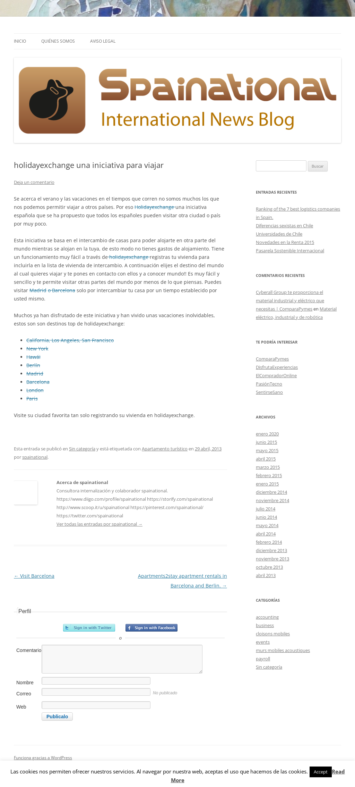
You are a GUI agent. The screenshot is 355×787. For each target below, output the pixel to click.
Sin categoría (82, 449)
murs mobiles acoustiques (283, 650)
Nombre (25, 682)
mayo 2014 (267, 525)
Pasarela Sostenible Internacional (290, 250)
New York (37, 348)
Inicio (20, 41)
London (35, 390)
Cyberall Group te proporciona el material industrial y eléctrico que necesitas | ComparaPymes (290, 300)
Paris (32, 398)
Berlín (33, 365)
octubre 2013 (269, 567)
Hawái (33, 357)
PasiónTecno (269, 384)
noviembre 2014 (272, 500)
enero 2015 (267, 484)
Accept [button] (321, 772)
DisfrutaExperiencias (277, 367)
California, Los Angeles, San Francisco (70, 340)
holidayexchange (129, 257)
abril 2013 (266, 575)
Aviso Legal (102, 41)
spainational (34, 457)
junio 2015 (266, 442)
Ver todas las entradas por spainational (99, 524)
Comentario (28, 650)
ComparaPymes (272, 359)
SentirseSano (269, 392)
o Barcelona (61, 290)
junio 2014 (266, 517)
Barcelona (38, 382)
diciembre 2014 (271, 492)
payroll (263, 658)
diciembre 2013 (271, 550)
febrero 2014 (269, 542)
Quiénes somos (58, 41)
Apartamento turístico (165, 449)
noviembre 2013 (272, 559)
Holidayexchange (155, 207)
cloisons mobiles (273, 634)
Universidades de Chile (279, 234)
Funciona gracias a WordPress (43, 758)
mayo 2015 (267, 450)
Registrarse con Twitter (89, 628)
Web (21, 707)
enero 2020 (267, 434)
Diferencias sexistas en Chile (284, 225)
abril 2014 (266, 534)
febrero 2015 (269, 475)
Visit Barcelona (34, 576)
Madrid (37, 290)
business (265, 625)
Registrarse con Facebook (151, 628)
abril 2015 (266, 459)
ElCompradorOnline (276, 375)
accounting (267, 617)
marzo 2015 (268, 467)
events (263, 642)
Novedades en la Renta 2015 (285, 242)
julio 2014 (265, 509)
